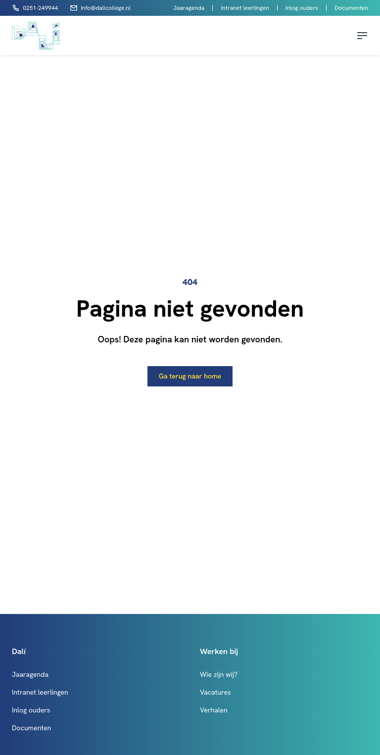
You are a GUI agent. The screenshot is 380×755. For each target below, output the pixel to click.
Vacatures (215, 692)
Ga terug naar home (190, 376)
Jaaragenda (188, 8)
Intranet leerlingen (245, 8)
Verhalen (214, 710)
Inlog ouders (301, 8)
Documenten (351, 8)
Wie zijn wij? (219, 674)
